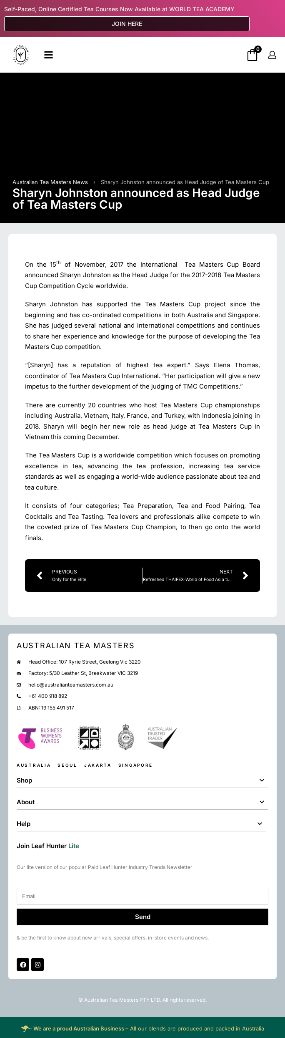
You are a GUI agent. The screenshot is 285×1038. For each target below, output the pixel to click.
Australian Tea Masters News (50, 182)
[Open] (48, 55)
